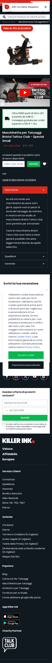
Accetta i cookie (26, 355)
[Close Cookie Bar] (46, 290)
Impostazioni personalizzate (26, 365)
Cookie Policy (23, 336)
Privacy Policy (32, 347)
